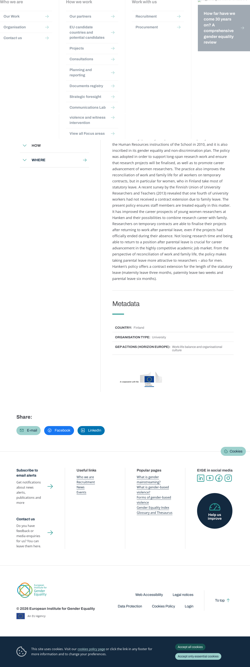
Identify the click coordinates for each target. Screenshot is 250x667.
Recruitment (86, 482)
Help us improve (215, 516)
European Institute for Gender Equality (20, 12)
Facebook (219, 478)
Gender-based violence (142, 11)
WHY (36, 131)
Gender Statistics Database (199, 11)
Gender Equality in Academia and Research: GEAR (126, 36)
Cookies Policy (163, 606)
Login (189, 606)
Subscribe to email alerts (27, 473)
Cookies (236, 451)
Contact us (25, 519)
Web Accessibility (149, 595)
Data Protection (130, 606)
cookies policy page (91, 649)
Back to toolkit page (44, 100)
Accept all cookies (190, 647)
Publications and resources (81, 11)
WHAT (37, 116)
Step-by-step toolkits (78, 36)
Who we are (85, 477)
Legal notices (183, 595)
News (81, 487)
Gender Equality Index (169, 11)
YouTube (209, 478)
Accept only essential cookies (198, 656)
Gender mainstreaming (113, 11)
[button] (28, 430)
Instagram (228, 478)
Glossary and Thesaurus (154, 512)
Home (24, 36)
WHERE (39, 160)
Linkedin (200, 478)
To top (220, 600)
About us (224, 11)
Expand (24, 116)
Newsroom (55, 11)
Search (241, 11)
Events (81, 492)
